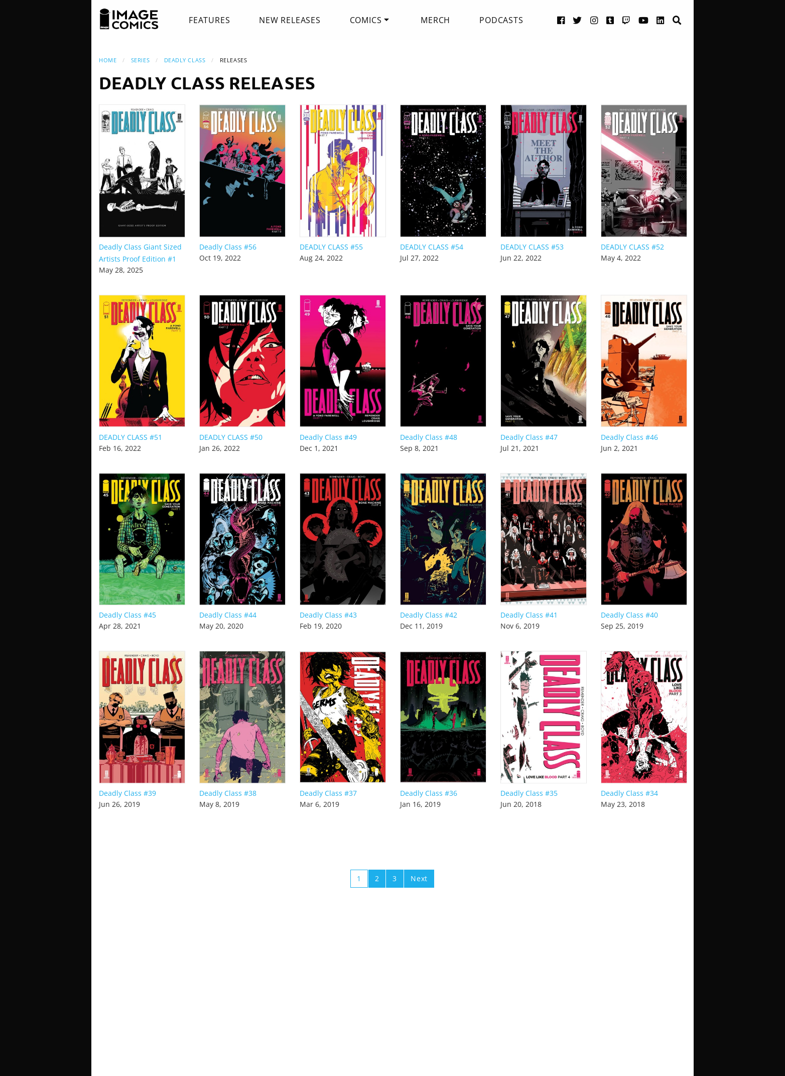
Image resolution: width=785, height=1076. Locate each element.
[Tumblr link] (610, 20)
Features (209, 20)
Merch (435, 20)
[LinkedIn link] (661, 20)
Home (107, 60)
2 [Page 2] (377, 878)
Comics (366, 20)
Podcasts (501, 20)
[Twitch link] (626, 20)
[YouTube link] (643, 20)
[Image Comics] (129, 19)
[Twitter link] (577, 20)
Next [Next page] (419, 878)
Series (140, 60)
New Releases (290, 20)
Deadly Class (185, 60)
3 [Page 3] (394, 878)
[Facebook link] (561, 20)
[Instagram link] (594, 20)
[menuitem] (209, 20)
